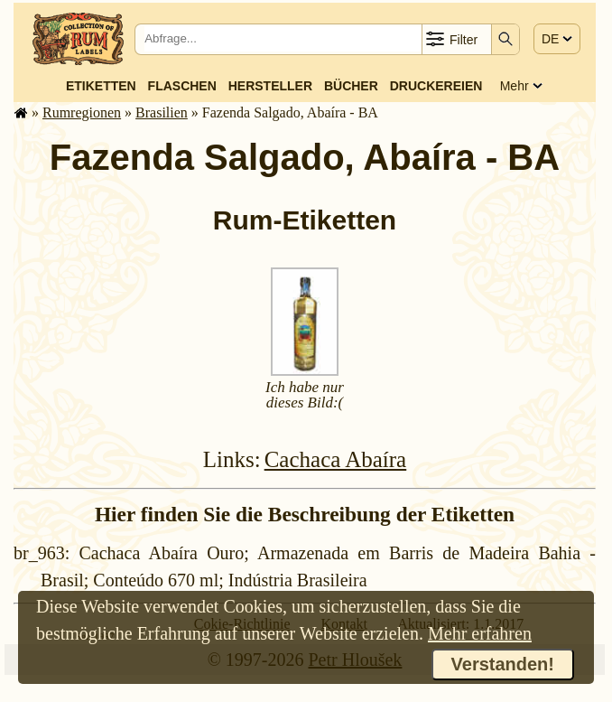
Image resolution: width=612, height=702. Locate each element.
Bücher (351, 86)
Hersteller (270, 86)
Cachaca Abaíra (335, 459)
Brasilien (161, 112)
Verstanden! (502, 664)
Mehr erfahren (480, 633)
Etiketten (101, 86)
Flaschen (182, 86)
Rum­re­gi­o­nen (81, 112)
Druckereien (436, 86)
